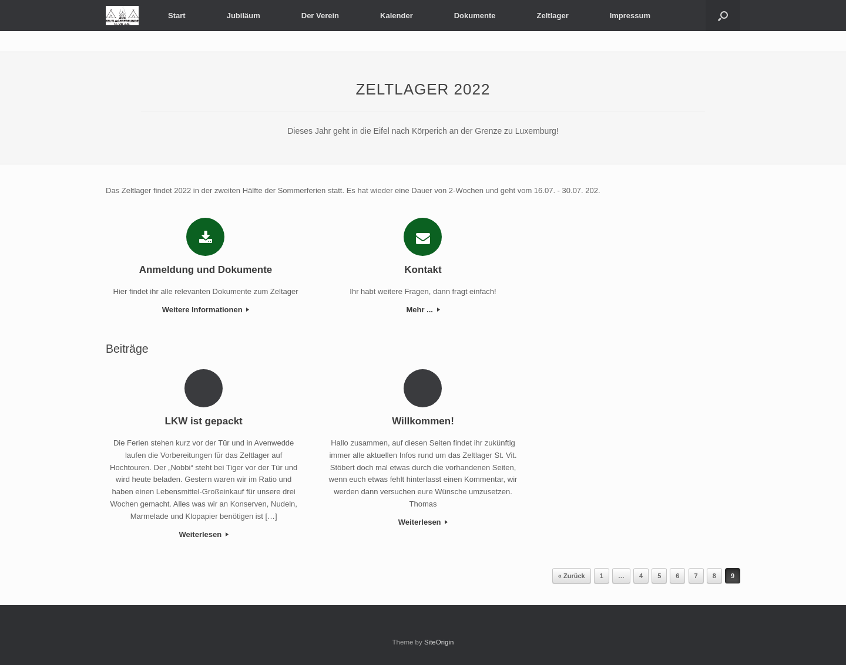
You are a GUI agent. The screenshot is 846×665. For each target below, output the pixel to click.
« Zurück (571, 575)
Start (177, 15)
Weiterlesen (203, 534)
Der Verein (320, 15)
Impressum (630, 15)
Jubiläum (243, 15)
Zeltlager (553, 15)
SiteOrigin (439, 642)
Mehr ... (422, 309)
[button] (723, 15)
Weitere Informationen (206, 309)
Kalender (396, 15)
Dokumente (475, 15)
